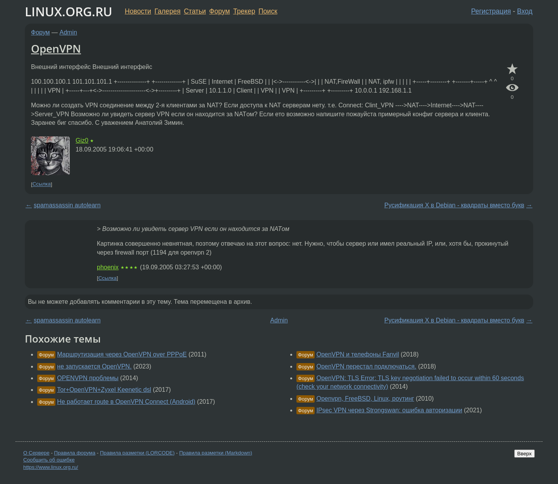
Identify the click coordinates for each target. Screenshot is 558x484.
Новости (138, 11)
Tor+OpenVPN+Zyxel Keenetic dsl (104, 389)
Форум (219, 11)
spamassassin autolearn (67, 205)
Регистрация (491, 11)
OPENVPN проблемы (87, 378)
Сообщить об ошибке (49, 460)
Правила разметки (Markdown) (215, 453)
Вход (524, 11)
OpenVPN (56, 48)
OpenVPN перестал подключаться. (366, 366)
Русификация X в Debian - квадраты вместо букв (454, 205)
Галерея (168, 11)
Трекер (244, 11)
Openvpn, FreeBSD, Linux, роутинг (365, 398)
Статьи (195, 11)
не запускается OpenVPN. (94, 366)
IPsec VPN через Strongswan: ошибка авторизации (389, 410)
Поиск (267, 11)
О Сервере (36, 453)
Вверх (524, 453)
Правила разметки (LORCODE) (137, 453)
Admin (68, 32)
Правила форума (75, 453)
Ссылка (42, 184)
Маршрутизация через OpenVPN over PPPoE (122, 354)
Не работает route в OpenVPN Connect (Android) (126, 401)
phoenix (108, 267)
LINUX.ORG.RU (68, 11)
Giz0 (82, 140)
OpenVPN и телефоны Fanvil (357, 354)
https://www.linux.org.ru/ (50, 467)
